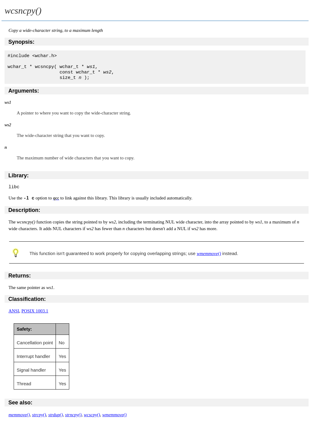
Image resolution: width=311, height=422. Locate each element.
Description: (24, 210)
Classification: (27, 299)
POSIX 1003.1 (35, 310)
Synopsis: (22, 42)
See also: (20, 403)
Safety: (24, 329)
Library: (19, 175)
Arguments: (24, 91)
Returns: (20, 276)
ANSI (14, 310)
